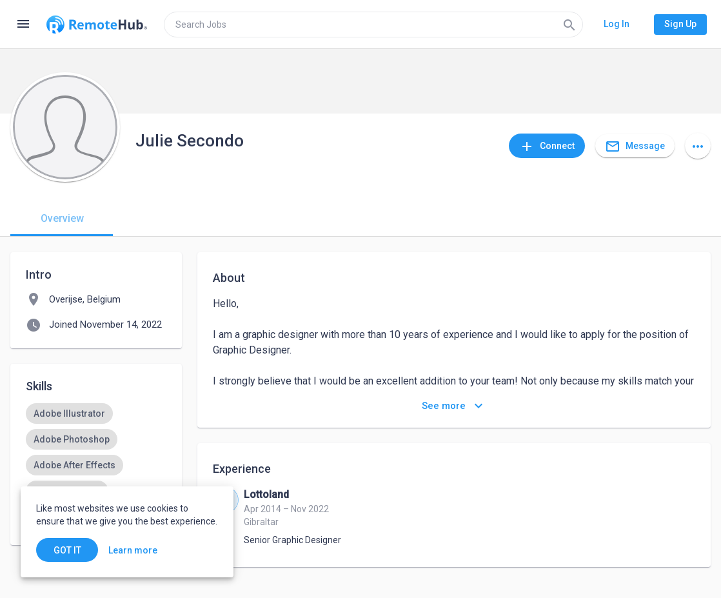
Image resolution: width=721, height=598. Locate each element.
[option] (69, 413)
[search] (373, 24)
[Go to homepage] (96, 24)
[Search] (569, 24)
